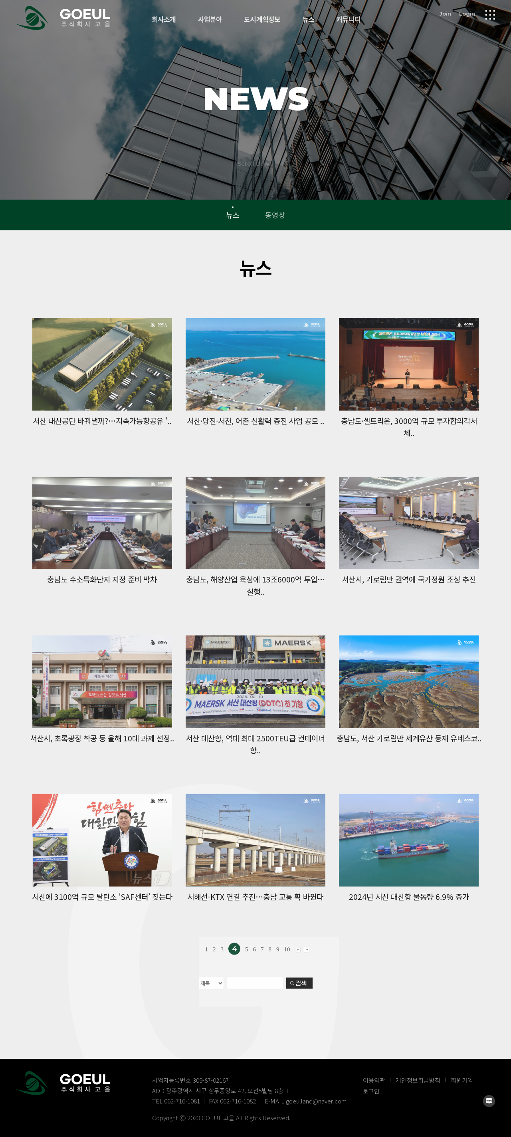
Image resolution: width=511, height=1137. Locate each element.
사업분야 (210, 20)
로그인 (371, 1091)
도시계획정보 (262, 20)
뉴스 (308, 20)
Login (467, 13)
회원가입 (462, 1080)
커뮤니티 (348, 20)
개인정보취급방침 (418, 1080)
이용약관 (374, 1080)
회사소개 (164, 20)
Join (445, 13)
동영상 (275, 215)
